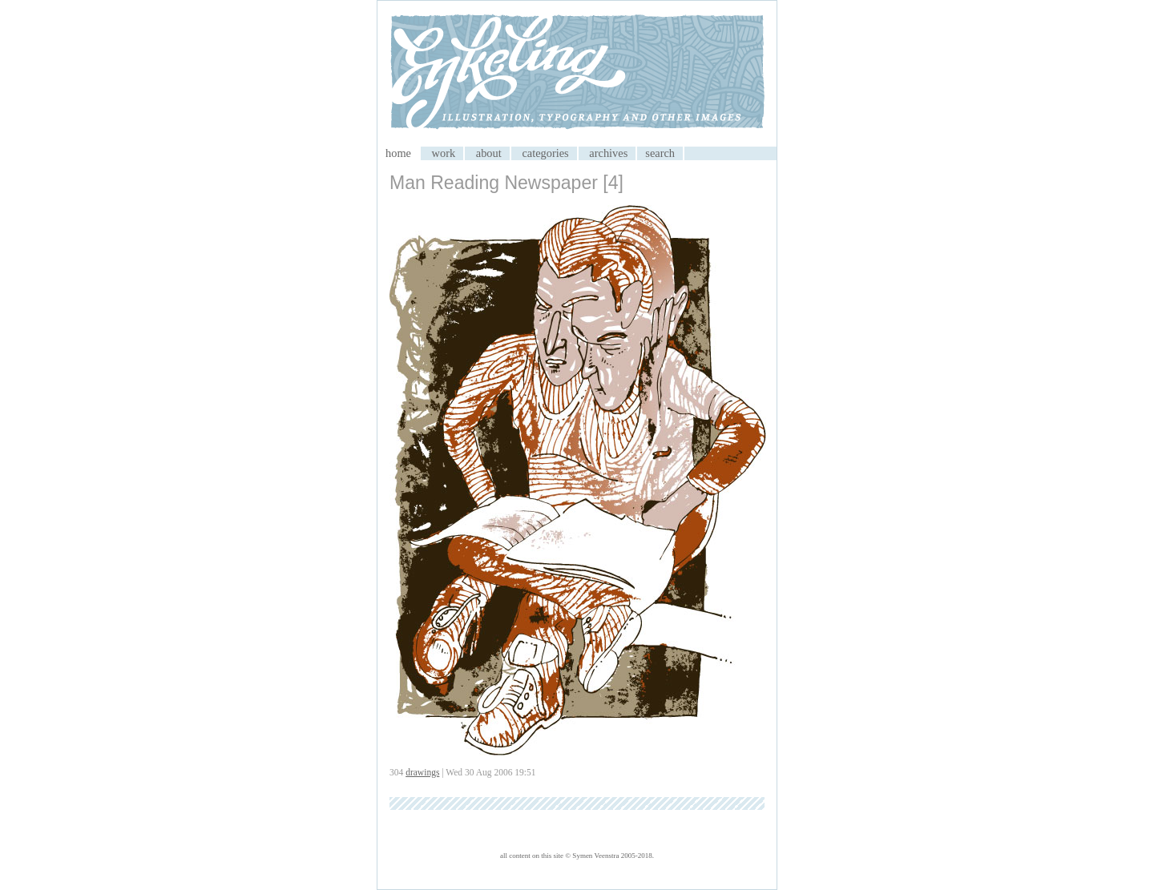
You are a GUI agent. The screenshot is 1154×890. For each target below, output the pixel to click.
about (489, 153)
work (444, 153)
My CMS (577, 74)
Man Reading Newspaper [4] (506, 182)
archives (608, 153)
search (660, 153)
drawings (422, 772)
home (398, 153)
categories (545, 153)
